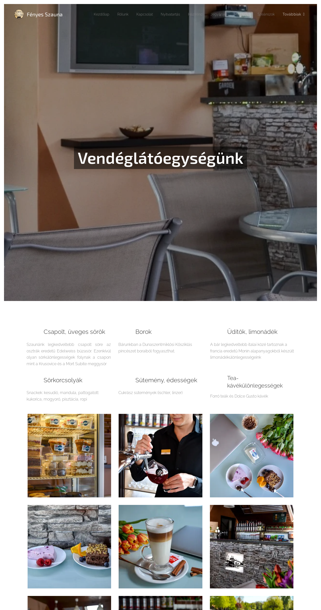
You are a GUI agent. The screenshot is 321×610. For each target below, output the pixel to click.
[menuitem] (88, 14)
